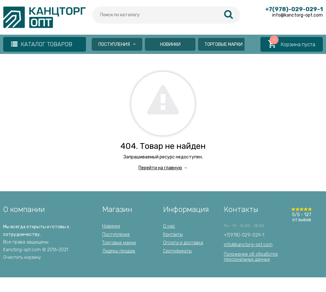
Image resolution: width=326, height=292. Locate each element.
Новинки (170, 44)
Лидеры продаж (118, 251)
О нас (169, 226)
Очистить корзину (22, 257)
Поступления (117, 44)
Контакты (173, 234)
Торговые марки (223, 44)
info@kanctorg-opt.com (248, 244)
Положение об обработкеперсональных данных (251, 257)
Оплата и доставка (183, 242)
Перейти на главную (160, 168)
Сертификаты (177, 251)
